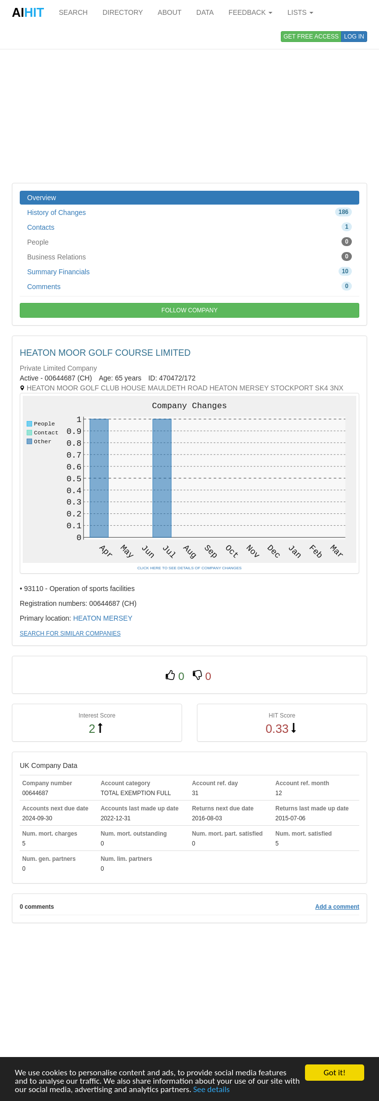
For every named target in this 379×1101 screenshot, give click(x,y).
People (189, 241)
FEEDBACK (250, 12)
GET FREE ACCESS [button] (311, 36)
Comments (189, 286)
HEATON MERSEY (102, 618)
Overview (41, 198)
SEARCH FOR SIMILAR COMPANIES (70, 633)
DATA (205, 12)
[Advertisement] (189, 104)
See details (211, 1090)
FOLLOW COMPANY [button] (189, 310)
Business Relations (189, 256)
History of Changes (189, 212)
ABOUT (170, 12)
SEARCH (73, 12)
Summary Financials (189, 271)
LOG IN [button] (354, 36)
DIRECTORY (123, 12)
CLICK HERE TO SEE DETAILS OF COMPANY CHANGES (189, 568)
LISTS (300, 12)
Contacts (189, 226)
